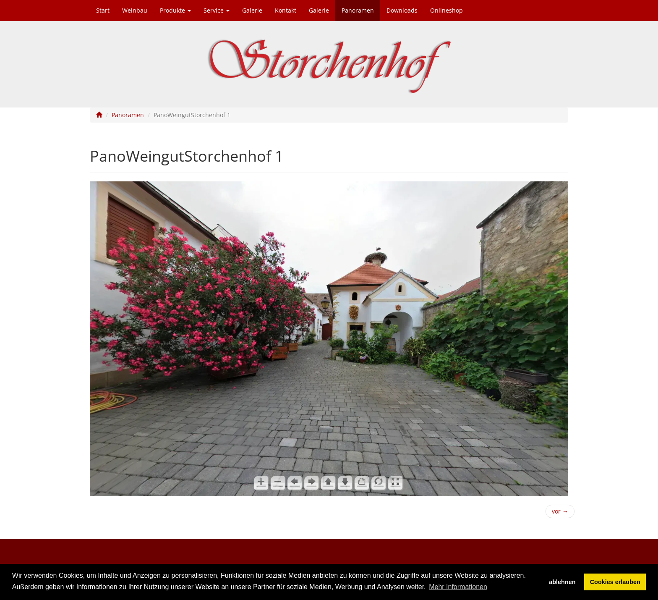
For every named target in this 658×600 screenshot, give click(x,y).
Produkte (175, 10)
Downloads (402, 10)
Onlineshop (446, 10)
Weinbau (134, 10)
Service (217, 10)
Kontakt (285, 10)
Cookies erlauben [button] (615, 582)
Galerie (252, 10)
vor (560, 511)
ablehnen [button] (562, 582)
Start (103, 10)
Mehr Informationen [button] (458, 586)
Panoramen (358, 10)
